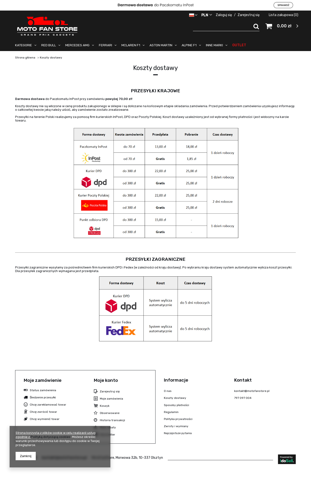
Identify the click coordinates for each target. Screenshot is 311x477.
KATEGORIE (23, 45)
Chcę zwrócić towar (43, 411)
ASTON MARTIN (161, 45)
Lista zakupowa (283, 15)
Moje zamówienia (111, 398)
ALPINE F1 (189, 45)
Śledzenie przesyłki (43, 397)
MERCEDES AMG (77, 45)
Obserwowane (110, 413)
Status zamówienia (43, 390)
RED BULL (48, 45)
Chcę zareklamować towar (48, 404)
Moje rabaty (108, 427)
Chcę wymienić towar (45, 419)
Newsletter (107, 434)
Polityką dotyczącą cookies (51, 437)
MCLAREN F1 (130, 45)
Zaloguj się (224, 15)
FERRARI (105, 45)
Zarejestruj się (249, 15)
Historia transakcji (112, 420)
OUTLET (239, 45)
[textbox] (226, 26)
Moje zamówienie (42, 380)
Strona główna (25, 57)
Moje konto (106, 380)
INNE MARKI (214, 45)
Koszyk (104, 405)
